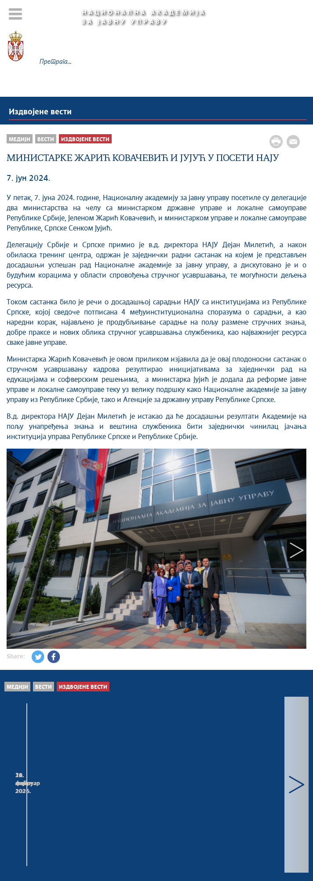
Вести (45, 139)
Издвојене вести (40, 112)
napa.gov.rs (196, 852)
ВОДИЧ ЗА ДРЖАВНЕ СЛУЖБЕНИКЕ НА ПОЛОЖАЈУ (72, 788)
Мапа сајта (154, 831)
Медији (19, 139)
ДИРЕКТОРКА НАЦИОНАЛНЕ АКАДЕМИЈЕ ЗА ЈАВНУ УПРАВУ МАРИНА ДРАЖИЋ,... (227, 792)
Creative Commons (187, 843)
